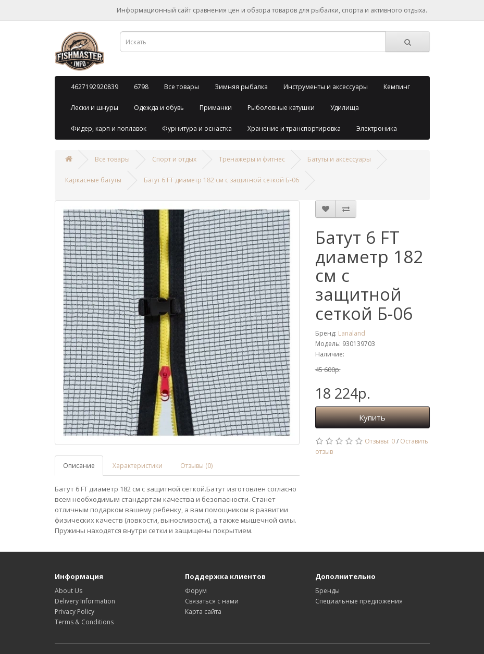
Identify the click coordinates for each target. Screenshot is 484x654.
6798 (141, 86)
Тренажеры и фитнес (252, 159)
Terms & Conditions (84, 622)
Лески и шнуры (94, 107)
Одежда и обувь (159, 107)
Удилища (344, 107)
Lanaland (351, 333)
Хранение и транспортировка (294, 128)
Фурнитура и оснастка (197, 128)
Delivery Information (85, 601)
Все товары (181, 86)
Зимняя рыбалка (241, 86)
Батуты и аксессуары (339, 159)
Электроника (376, 128)
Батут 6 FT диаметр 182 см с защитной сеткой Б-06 (221, 180)
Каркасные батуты (93, 180)
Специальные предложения (359, 601)
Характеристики (138, 465)
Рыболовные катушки (281, 107)
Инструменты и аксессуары (325, 86)
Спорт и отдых (174, 159)
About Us (68, 590)
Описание (79, 465)
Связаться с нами (212, 601)
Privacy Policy (74, 611)
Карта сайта (203, 611)
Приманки (216, 107)
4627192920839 (94, 86)
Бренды (327, 590)
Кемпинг (396, 86)
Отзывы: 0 (380, 441)
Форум (196, 590)
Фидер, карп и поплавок (108, 128)
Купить (372, 417)
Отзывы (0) (196, 465)
